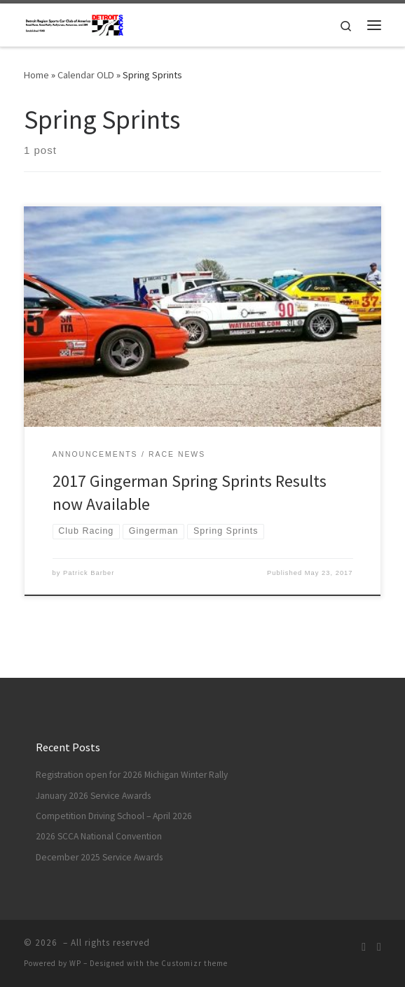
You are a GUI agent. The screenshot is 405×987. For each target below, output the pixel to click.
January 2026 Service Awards (93, 796)
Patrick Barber (88, 572)
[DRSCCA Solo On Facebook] (379, 947)
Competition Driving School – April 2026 (114, 816)
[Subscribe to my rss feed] (364, 947)
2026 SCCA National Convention (99, 836)
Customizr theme (194, 963)
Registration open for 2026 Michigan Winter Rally (132, 775)
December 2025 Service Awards (99, 857)
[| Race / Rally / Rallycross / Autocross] (74, 23)
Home (36, 75)
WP (75, 963)
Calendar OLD (85, 75)
